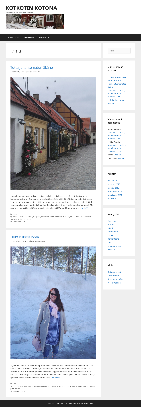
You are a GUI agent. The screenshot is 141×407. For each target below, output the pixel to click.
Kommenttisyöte (115, 279)
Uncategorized (114, 246)
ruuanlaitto (66, 386)
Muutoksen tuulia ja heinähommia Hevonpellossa (117, 93)
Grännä (29, 217)
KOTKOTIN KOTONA (31, 7)
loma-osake (59, 217)
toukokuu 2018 (115, 191)
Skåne (82, 217)
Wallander (21, 219)
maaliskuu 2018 (115, 195)
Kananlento (44, 37)
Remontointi (113, 238)
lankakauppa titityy (39, 386)
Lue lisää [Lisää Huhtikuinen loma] (56, 377)
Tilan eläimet (29, 37)
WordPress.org (115, 282)
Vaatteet (112, 249)
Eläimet (111, 224)
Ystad (28, 219)
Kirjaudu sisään (115, 272)
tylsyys (17, 389)
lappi (49, 386)
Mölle (67, 217)
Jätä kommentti (19, 222)
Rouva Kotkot (13, 37)
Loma (15, 214)
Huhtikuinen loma (24, 237)
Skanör (88, 217)
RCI (71, 217)
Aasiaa (111, 103)
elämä (110, 228)
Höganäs (36, 217)
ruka (59, 386)
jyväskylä (27, 386)
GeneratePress (87, 403)
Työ (109, 242)
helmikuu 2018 (115, 198)
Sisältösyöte (113, 275)
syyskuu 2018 (114, 184)
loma (52, 217)
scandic (79, 386)
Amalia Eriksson (19, 217)
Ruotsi (76, 217)
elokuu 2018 (113, 187)
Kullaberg (45, 217)
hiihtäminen (18, 386)
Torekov (13, 219)
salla (73, 386)
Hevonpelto (113, 231)
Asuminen (112, 221)
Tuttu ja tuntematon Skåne (31, 67)
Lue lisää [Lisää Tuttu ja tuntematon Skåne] (84, 208)
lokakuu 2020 (114, 180)
